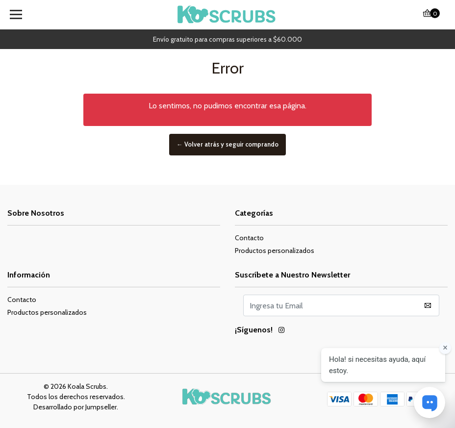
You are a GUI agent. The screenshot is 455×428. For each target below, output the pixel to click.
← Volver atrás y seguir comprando (227, 144)
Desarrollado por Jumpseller (75, 407)
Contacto (249, 237)
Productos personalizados (274, 250)
